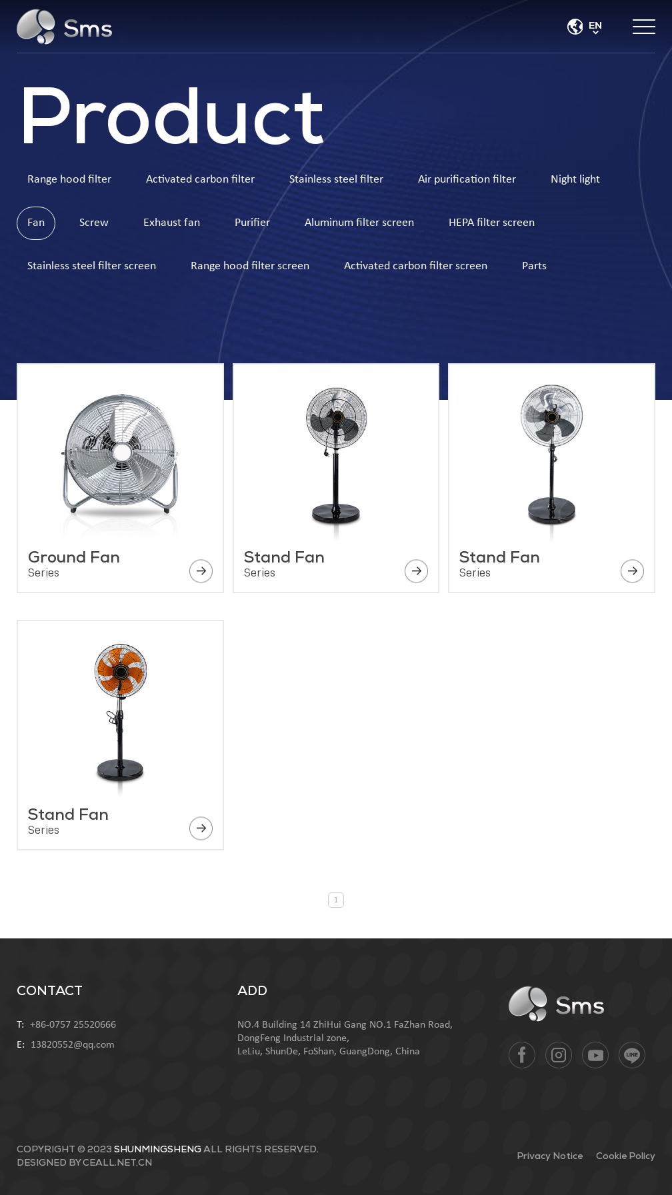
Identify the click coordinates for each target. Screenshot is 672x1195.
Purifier (252, 223)
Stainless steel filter (336, 179)
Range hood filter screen (250, 266)
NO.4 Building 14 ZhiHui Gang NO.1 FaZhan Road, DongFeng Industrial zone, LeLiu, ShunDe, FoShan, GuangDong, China (345, 1038)
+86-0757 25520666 (73, 1025)
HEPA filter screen (492, 223)
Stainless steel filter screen (91, 266)
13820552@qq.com (73, 1045)
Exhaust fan (171, 223)
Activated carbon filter (200, 179)
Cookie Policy (625, 1157)
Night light (575, 179)
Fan (36, 223)
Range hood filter (69, 179)
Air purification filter (467, 179)
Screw (94, 223)
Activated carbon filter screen (415, 266)
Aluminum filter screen (359, 223)
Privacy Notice (550, 1157)
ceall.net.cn (117, 1163)
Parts (534, 266)
